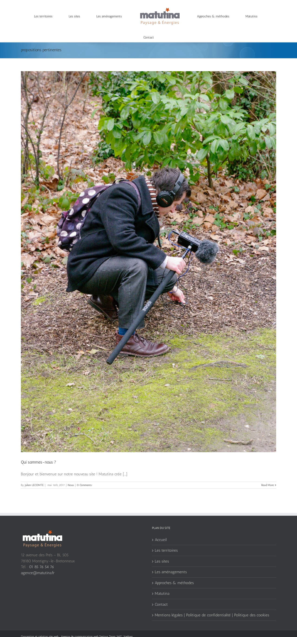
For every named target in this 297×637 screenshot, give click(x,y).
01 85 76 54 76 (41, 557)
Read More (267, 475)
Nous (71, 475)
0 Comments (84, 475)
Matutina (162, 584)
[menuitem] (46, 16)
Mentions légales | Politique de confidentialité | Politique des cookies (212, 605)
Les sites (162, 552)
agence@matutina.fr (38, 563)
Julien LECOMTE (34, 475)
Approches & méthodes (174, 573)
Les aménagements (171, 562)
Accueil (161, 530)
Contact (161, 595)
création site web (48, 627)
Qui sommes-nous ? (38, 452)
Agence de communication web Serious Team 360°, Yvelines (97, 627)
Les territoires (166, 541)
